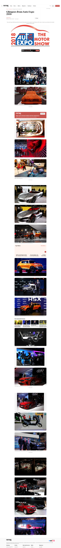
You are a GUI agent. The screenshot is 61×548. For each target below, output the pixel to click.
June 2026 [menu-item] (40, 546)
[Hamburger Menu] (1, 6)
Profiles (16, 545)
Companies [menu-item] (16, 546)
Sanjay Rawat (8, 17)
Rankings (8, 545)
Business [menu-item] (24, 546)
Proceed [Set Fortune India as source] (37, 50)
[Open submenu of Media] (19, 5)
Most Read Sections (26, 545)
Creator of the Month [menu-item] (9, 546)
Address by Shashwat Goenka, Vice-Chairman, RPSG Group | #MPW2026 (21, 255)
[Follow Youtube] (52, 540)
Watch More (43, 245)
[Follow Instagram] (54, 540)
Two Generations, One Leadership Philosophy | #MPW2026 (34, 255)
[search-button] (50, 5)
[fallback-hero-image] (18, 322)
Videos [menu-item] (32, 546)
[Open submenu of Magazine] (24, 5)
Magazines (41, 545)
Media (32, 545)
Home (11, 5)
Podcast (34, 5)
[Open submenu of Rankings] (30, 5)
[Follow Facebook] (49, 540)
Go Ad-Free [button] (42, 113)
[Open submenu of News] (15, 5)
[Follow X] (51, 540)
